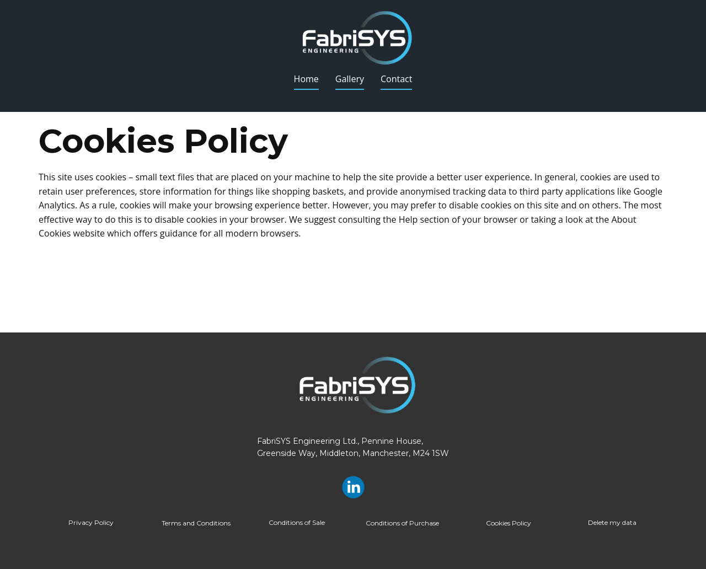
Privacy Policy (91, 522)
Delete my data (612, 522)
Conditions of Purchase (402, 523)
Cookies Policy (508, 523)
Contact (396, 79)
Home (306, 79)
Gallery (349, 79)
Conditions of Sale (297, 522)
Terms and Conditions (196, 523)
